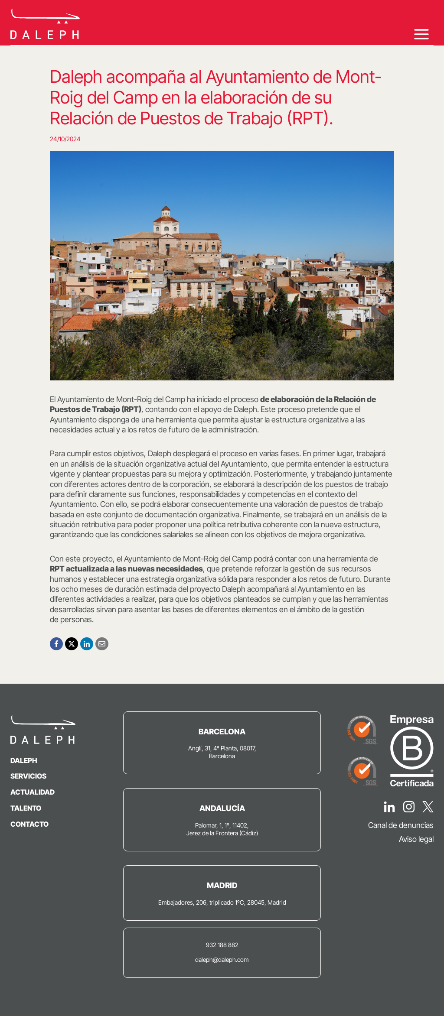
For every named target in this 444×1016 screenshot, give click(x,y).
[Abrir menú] (421, 34)
